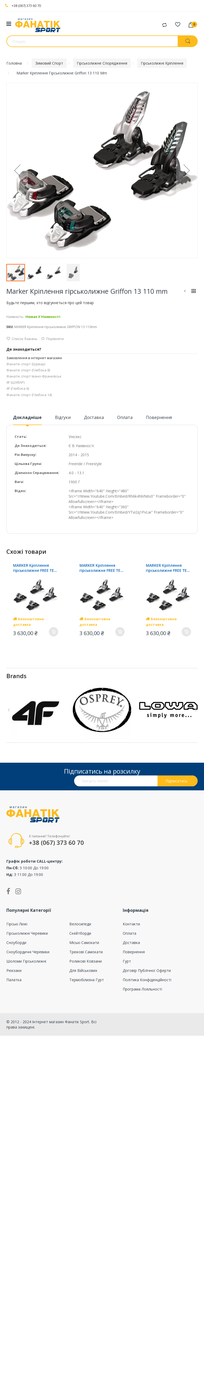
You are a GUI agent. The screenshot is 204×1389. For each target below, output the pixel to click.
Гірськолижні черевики (27, 933)
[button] (17, 170)
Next (195, 710)
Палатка (14, 979)
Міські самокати (84, 942)
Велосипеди (80, 923)
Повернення (159, 417)
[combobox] (92, 41)
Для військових (83, 970)
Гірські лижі (16, 923)
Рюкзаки (14, 970)
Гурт (127, 961)
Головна (14, 63)
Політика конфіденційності (147, 979)
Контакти (131, 923)
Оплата (125, 417)
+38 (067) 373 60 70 (26, 5)
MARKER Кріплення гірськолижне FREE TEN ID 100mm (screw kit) (35, 568)
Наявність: (15, 316)
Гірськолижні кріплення (162, 63)
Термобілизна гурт (86, 979)
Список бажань (21, 338)
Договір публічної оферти (147, 970)
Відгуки (63, 417)
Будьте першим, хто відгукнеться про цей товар (50, 302)
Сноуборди (16, 942)
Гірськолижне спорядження (102, 63)
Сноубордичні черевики (27, 951)
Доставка (94, 417)
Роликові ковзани (85, 961)
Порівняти (52, 338)
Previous (9, 710)
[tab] (27, 419)
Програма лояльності (142, 989)
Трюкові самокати (86, 951)
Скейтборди (80, 933)
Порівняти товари (164, 25)
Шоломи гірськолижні (26, 961)
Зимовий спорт (49, 63)
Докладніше (27, 417)
